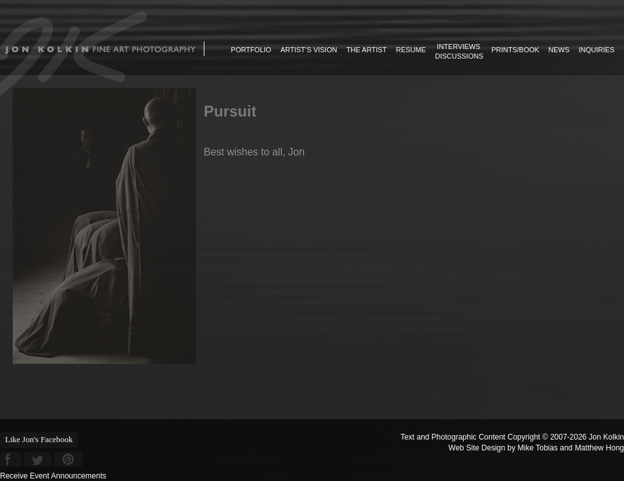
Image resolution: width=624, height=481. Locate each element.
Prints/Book (515, 50)
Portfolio (251, 50)
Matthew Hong (599, 447)
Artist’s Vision (308, 50)
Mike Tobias (538, 447)
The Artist (366, 50)
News (558, 50)
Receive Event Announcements (53, 475)
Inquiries (596, 50)
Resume (411, 50)
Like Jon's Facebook (39, 439)
